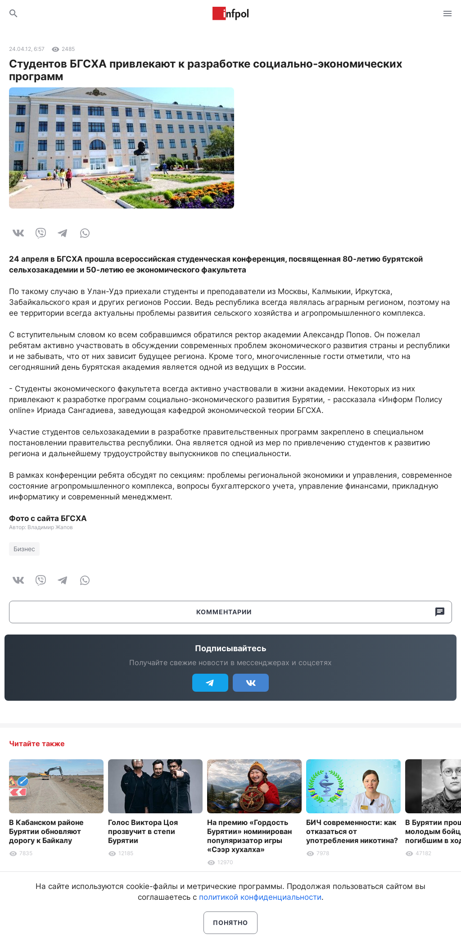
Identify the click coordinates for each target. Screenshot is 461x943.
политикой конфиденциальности (260, 897)
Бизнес (24, 549)
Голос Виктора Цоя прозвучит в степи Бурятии (143, 831)
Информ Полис (230, 13)
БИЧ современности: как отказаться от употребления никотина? (352, 831)
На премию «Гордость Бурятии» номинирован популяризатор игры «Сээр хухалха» (249, 836)
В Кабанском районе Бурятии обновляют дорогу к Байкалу (46, 831)
